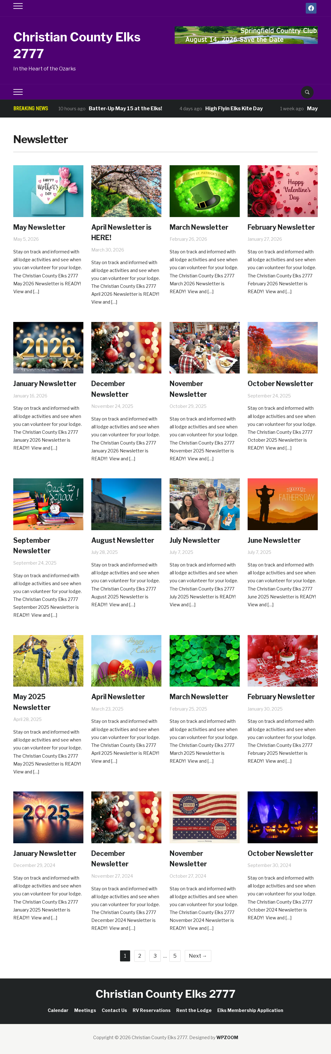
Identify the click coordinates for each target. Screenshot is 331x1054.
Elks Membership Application (250, 1010)
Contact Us (114, 1010)
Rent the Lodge (194, 1010)
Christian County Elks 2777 (74, 44)
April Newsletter (121, 696)
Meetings (85, 1010)
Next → (198, 956)
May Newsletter (43, 227)
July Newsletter (198, 540)
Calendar (58, 1010)
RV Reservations (152, 1010)
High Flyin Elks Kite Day (234, 109)
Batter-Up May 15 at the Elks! (125, 109)
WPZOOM (227, 1037)
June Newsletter (277, 540)
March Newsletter (203, 227)
